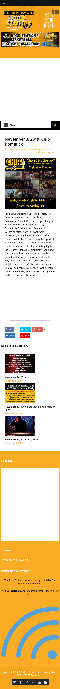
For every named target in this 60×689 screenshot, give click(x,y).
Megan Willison (21, 149)
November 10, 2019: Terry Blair (21, 439)
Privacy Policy (50, 672)
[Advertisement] (30, 89)
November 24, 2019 (15, 377)
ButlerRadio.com (14, 3)
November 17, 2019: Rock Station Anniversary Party (30, 408)
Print (41, 152)
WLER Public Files (33, 675)
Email (52, 152)
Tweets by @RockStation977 (16, 559)
